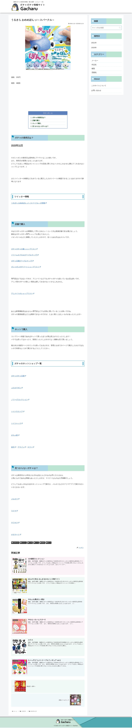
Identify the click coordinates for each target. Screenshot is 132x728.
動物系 (42, 543)
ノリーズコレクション (20, 400)
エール (36, 543)
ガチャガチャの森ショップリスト (24, 249)
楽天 (13, 447)
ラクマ (14, 511)
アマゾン (22, 447)
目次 (45, 113)
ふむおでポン (17, 388)
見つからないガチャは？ (41, 127)
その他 (30, 543)
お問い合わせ (96, 90)
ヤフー (30, 447)
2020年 (94, 48)
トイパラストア (17, 412)
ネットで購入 (37, 124)
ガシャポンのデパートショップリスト (26, 267)
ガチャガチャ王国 (18, 376)
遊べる (48, 543)
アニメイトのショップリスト (22, 294)
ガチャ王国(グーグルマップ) (22, 261)
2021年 (94, 43)
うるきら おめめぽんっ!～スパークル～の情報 (29, 203)
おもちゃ (23, 543)
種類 (93, 68)
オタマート (16, 535)
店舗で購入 (36, 120)
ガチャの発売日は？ (39, 117)
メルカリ (15, 499)
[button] (119, 28)
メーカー (95, 61)
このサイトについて (98, 86)
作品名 (94, 65)
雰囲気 (94, 72)
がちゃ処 (15, 436)
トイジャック (17, 424)
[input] (106, 28)
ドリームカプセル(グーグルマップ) (25, 255)
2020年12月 (15, 543)
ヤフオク (15, 523)
